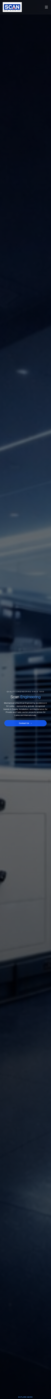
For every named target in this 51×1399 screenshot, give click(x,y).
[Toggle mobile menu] (46, 6)
